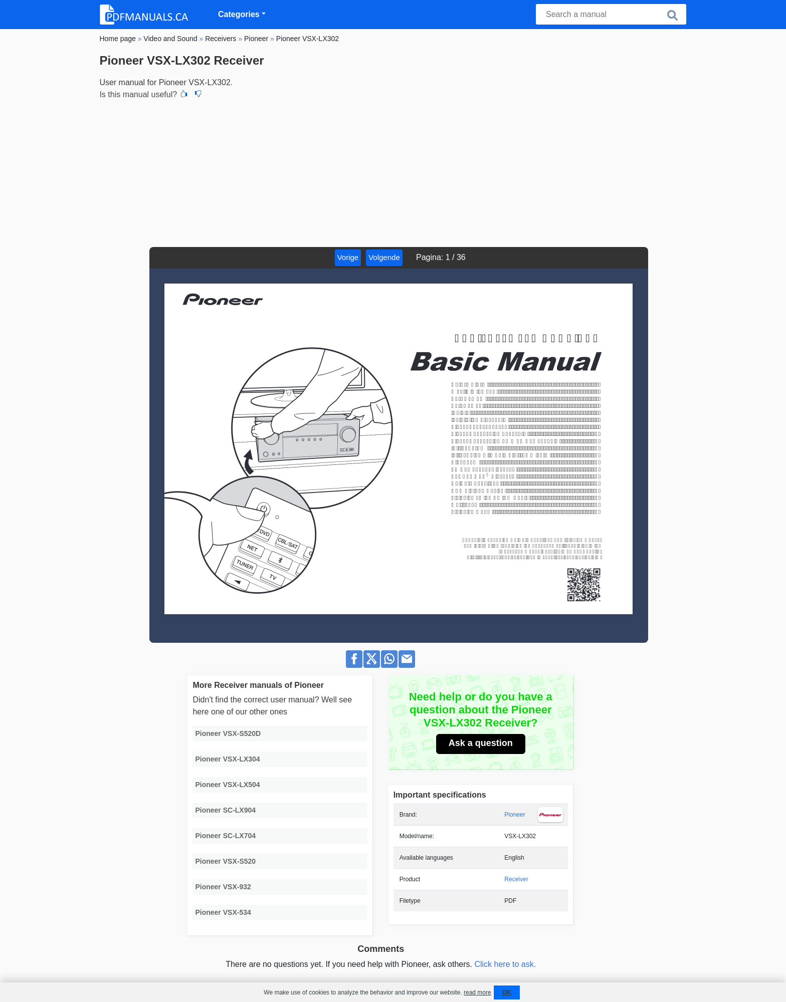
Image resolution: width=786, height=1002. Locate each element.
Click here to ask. (505, 964)
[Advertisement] (392, 172)
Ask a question (481, 743)
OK (506, 992)
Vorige (348, 257)
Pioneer (514, 814)
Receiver (516, 879)
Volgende (384, 257)
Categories (239, 14)
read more (477, 992)
